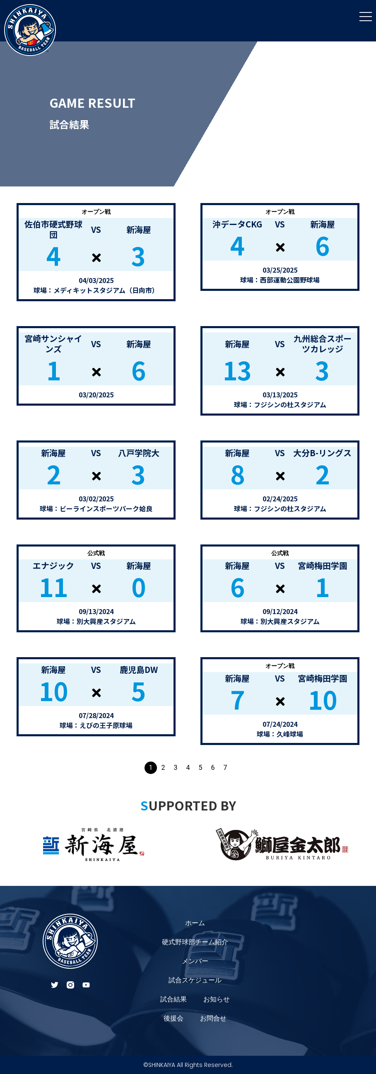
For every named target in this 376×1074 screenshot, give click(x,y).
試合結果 (173, 999)
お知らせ (216, 999)
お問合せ (213, 1018)
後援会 (173, 1018)
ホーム (195, 923)
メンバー (195, 961)
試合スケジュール (195, 980)
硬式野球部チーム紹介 (195, 942)
